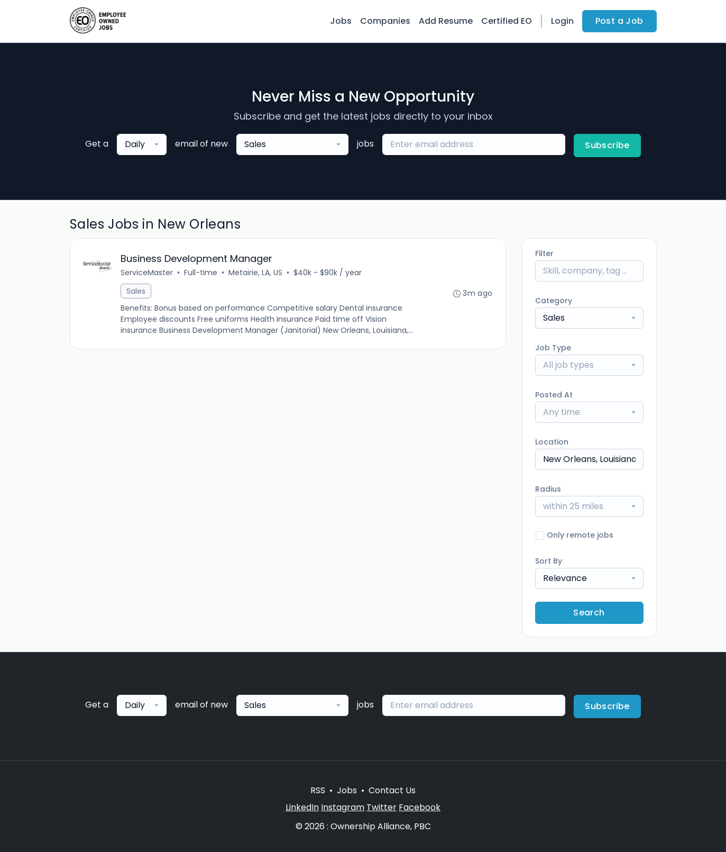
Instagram (342, 807)
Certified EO (506, 21)
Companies (385, 21)
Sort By (548, 561)
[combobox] (142, 144)
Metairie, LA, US (256, 272)
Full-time (201, 272)
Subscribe (607, 145)
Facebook (419, 807)
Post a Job (619, 21)
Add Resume (446, 21)
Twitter (381, 807)
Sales (136, 291)
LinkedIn (302, 807)
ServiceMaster (147, 272)
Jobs (341, 21)
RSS (317, 790)
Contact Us (392, 790)
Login (562, 21)
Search (588, 612)
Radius (548, 489)
